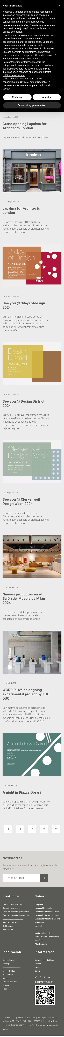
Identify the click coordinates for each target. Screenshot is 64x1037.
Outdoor (6, 985)
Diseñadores (40, 922)
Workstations (8, 975)
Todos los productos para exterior (16, 915)
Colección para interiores (12, 904)
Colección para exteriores (13, 908)
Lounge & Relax (9, 971)
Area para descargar (11, 922)
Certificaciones (9, 926)
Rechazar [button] (17, 97)
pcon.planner (8, 930)
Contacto (38, 964)
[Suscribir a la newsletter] (44, 878)
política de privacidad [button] (14, 75)
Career (37, 971)
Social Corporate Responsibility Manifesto (47, 939)
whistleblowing (41, 944)
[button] (59, 5)
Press (37, 967)
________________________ (13, 919)
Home (5, 989)
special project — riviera (44, 933)
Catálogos (7, 964)
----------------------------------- (11, 967)
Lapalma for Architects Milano (47, 912)
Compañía (39, 904)
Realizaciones (8, 960)
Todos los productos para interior (16, 912)
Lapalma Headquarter (43, 908)
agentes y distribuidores (44, 960)
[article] (32, 196)
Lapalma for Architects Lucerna (47, 919)
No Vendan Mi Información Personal (22, 58)
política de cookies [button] (12, 31)
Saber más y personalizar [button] (32, 105)
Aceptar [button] (46, 97)
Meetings (6, 978)
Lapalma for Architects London (47, 915)
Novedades (39, 926)
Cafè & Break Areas (10, 982)
